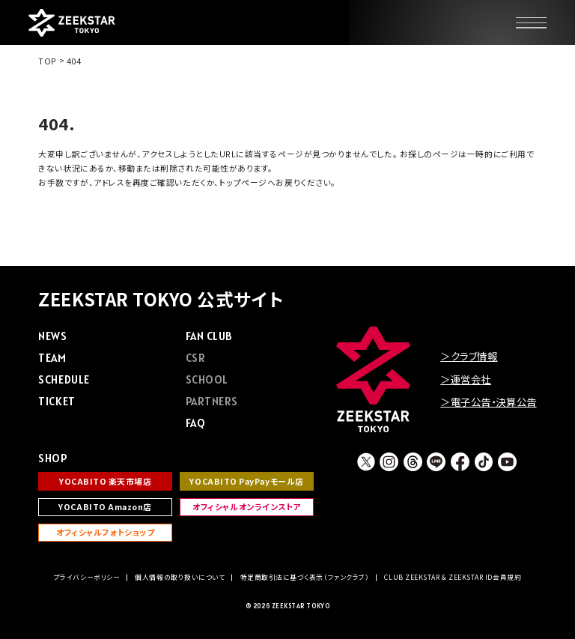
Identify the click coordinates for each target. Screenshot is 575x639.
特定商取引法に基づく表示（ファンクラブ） (305, 577)
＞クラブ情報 (468, 355)
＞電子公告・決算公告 (488, 401)
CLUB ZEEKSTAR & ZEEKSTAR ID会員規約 (452, 577)
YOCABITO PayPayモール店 (246, 481)
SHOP (52, 458)
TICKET (56, 401)
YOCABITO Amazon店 (105, 506)
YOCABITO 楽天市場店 (105, 481)
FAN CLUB (209, 336)
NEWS (52, 336)
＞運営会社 (465, 379)
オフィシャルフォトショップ (105, 532)
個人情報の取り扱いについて (180, 577)
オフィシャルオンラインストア (246, 506)
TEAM (52, 358)
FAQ (196, 423)
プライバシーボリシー (87, 577)
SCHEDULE (63, 379)
